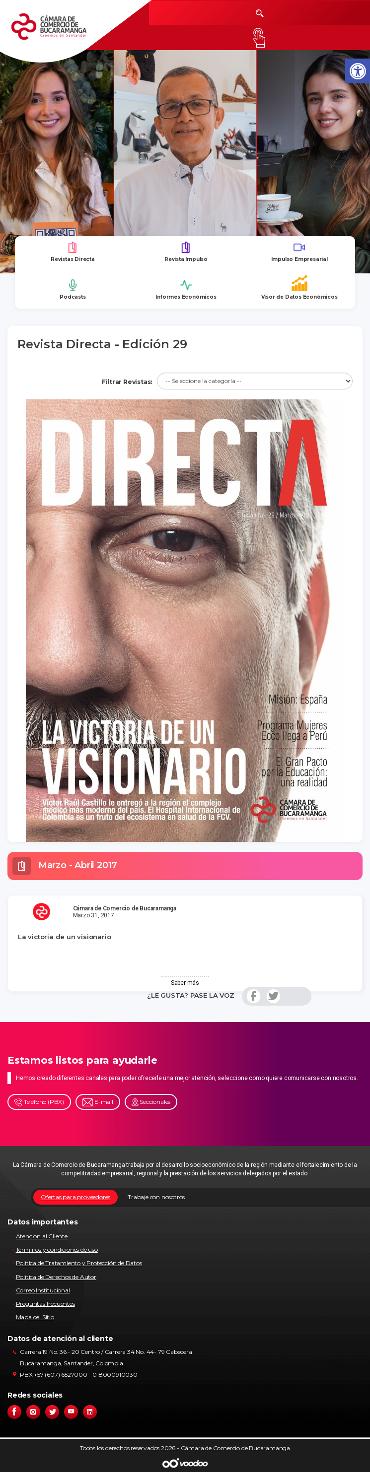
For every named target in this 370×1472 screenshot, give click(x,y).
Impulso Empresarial (299, 251)
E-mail (97, 1102)
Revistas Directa (73, 251)
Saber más (185, 982)
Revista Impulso (186, 251)
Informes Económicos (185, 289)
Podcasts (72, 289)
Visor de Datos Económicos (299, 287)
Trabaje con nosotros (156, 1197)
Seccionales (151, 1102)
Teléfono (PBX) (39, 1102)
